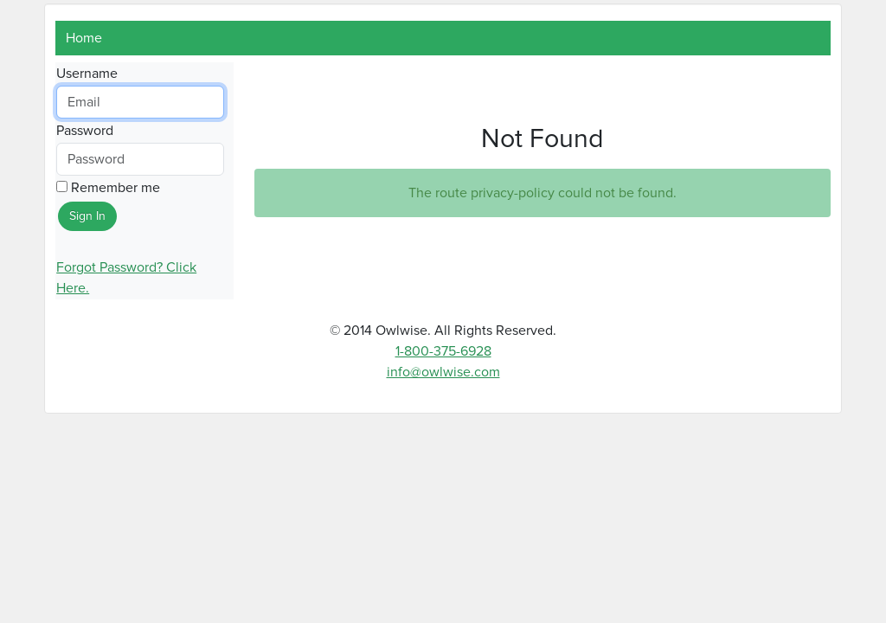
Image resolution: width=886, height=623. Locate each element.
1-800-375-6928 (443, 351)
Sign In (87, 216)
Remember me (108, 188)
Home (84, 38)
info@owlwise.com (443, 372)
